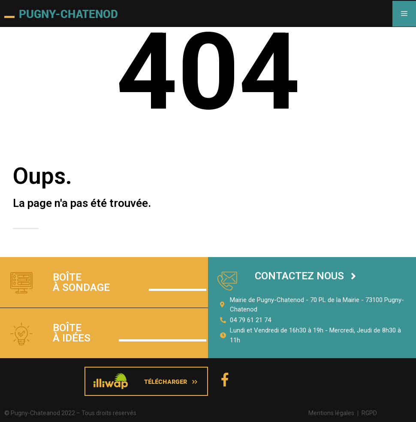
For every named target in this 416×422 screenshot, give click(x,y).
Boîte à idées (71, 333)
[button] (305, 276)
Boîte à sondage (81, 282)
